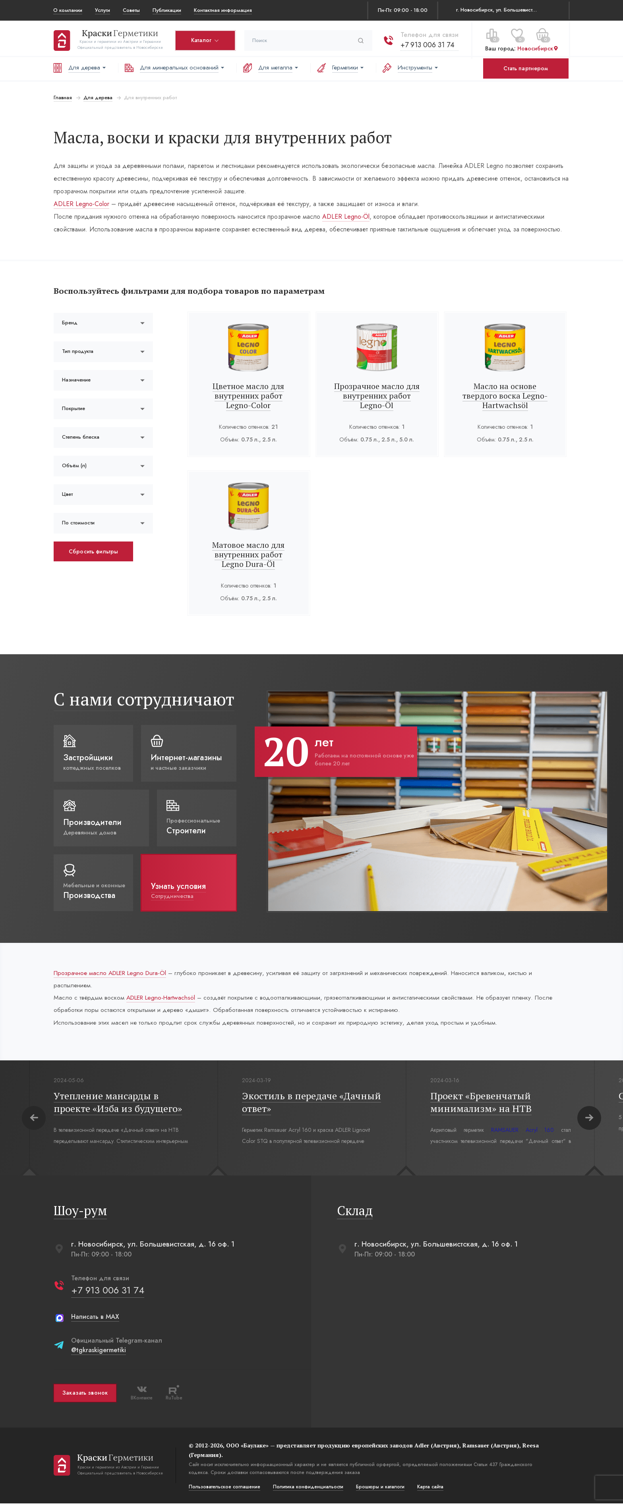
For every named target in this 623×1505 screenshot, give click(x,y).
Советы (131, 10)
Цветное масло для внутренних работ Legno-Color (248, 395)
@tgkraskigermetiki (98, 1351)
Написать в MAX (95, 1318)
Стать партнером (525, 68)
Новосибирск (537, 47)
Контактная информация (223, 10)
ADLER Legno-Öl (345, 216)
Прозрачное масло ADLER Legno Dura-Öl (112, 972)
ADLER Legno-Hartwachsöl (164, 998)
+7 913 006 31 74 (427, 43)
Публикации (167, 10)
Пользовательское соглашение (224, 1488)
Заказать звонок (84, 1395)
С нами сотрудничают (143, 699)
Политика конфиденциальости (308, 1488)
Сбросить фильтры (93, 551)
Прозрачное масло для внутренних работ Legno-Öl (377, 395)
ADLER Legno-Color (81, 203)
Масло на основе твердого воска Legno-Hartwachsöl (505, 395)
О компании (67, 10)
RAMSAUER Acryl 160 (522, 1131)
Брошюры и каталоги (380, 1488)
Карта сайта (430, 1488)
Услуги (102, 10)
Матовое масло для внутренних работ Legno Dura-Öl (248, 554)
